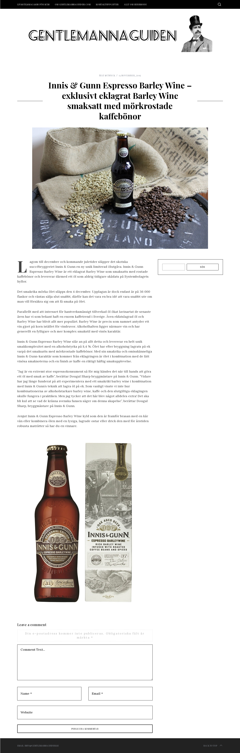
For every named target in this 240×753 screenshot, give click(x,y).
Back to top (213, 746)
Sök (202, 267)
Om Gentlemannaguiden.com (73, 4)
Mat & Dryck (107, 75)
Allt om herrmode (135, 4)
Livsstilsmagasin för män (33, 4)
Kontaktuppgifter (107, 4)
